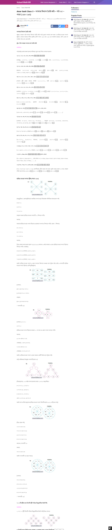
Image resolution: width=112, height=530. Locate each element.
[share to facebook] (54, 26)
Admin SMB (24, 25)
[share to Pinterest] (66, 26)
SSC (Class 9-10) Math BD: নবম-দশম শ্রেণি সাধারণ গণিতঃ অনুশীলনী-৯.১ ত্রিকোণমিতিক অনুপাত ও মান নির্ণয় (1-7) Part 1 (84, 22)
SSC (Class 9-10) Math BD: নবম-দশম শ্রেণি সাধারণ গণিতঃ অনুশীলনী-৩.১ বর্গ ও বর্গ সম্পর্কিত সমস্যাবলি (84, 29)
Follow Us (74, 12)
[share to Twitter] (62, 26)
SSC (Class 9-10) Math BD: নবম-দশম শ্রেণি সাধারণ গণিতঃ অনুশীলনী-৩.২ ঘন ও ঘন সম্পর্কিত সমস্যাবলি (84, 36)
